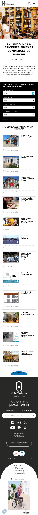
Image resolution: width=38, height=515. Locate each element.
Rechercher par (8, 90)
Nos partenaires (31, 459)
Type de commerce (9, 104)
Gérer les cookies (19, 459)
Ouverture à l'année (10, 111)
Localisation (7, 97)
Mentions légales (7, 459)
